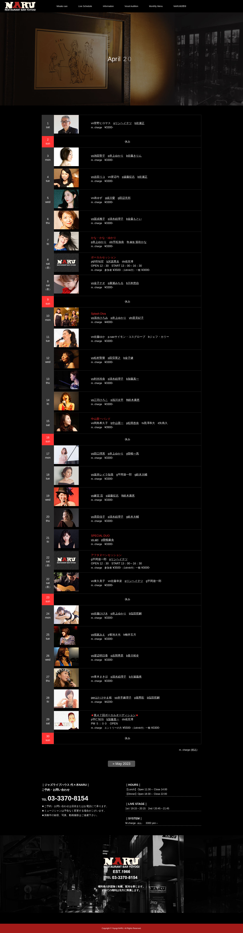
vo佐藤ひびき (99, 613)
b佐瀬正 (139, 123)
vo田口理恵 (98, 453)
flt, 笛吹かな (137, 242)
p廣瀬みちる (115, 283)
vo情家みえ (98, 634)
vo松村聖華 (98, 357)
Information (108, 6)
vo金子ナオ (98, 283)
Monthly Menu (156, 6)
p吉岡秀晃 (117, 655)
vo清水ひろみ (99, 317)
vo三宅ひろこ (99, 399)
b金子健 (128, 357)
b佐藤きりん (134, 155)
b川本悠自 (132, 283)
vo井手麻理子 (123, 697)
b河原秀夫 (112, 261)
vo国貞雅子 (98, 218)
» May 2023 (121, 764)
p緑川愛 (110, 198)
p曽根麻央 (107, 539)
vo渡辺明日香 (99, 655)
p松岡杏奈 (132, 423)
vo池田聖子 (98, 155)
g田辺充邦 (124, 198)
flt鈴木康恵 (132, 399)
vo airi (94, 539)
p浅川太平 (117, 399)
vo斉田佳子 (98, 516)
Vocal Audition (131, 6)
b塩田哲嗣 (135, 613)
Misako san (62, 6)
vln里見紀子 (136, 317)
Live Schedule (85, 6)
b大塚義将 (135, 676)
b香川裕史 (132, 655)
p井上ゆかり (115, 155)
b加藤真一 (132, 378)
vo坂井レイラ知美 (102, 474)
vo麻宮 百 (97, 495)
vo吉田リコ (98, 176)
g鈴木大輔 (141, 474)
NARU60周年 (180, 6)
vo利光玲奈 (98, 378)
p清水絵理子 (115, 218)
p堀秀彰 (139, 697)
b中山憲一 (117, 423)
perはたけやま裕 (101, 697)
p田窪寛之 (114, 357)
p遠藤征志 (128, 176)
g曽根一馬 (132, 453)
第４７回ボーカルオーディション (115, 715)
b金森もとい (134, 218)
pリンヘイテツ (122, 123)
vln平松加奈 (116, 242)
